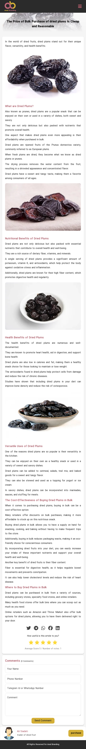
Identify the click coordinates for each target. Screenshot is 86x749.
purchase (76, 733)
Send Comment (43, 720)
